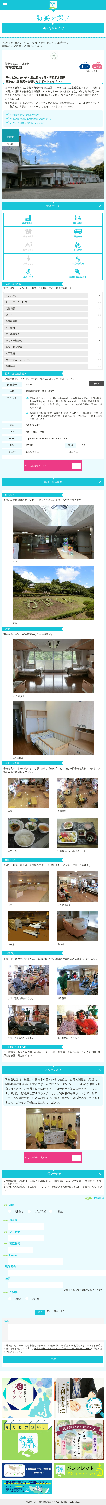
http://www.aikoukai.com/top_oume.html (46, 438)
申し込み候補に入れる (36, 466)
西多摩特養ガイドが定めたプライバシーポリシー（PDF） (62, 1348)
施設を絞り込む (53, 28)
